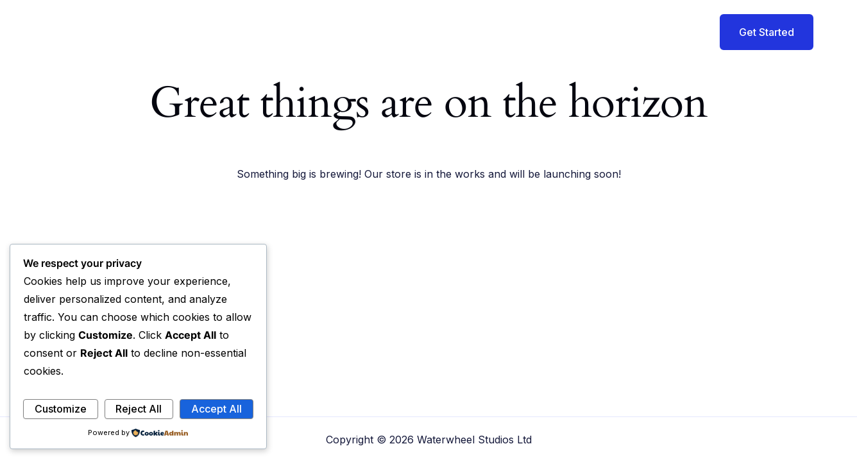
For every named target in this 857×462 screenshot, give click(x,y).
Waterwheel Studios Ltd (219, 31)
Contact (662, 32)
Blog (611, 32)
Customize (61, 408)
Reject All (138, 408)
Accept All (216, 408)
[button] (758, 32)
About (500, 32)
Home (449, 32)
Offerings (558, 32)
